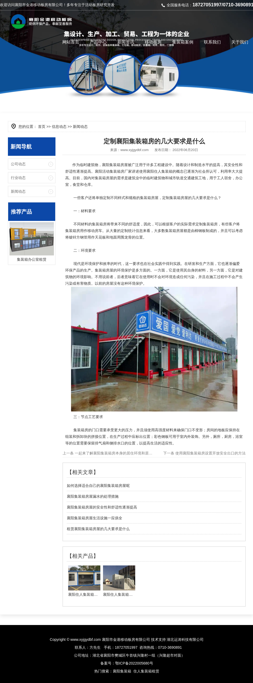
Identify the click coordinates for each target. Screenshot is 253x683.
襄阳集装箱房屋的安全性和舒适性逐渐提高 (102, 507)
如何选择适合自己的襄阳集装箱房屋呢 (98, 485)
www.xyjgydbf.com (134, 150)
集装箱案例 (182, 42)
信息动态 (59, 126)
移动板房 (153, 42)
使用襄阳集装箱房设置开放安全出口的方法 (210, 453)
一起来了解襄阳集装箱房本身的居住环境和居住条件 (117, 453)
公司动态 (18, 164)
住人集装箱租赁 (146, 671)
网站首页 (70, 42)
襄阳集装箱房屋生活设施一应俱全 (94, 518)
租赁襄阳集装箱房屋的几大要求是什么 (98, 529)
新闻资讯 (125, 42)
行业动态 (18, 178)
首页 (41, 126)
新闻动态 (18, 191)
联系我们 (212, 42)
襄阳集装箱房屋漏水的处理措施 (93, 496)
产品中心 (98, 42)
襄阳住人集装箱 (159, 171)
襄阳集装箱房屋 (115, 165)
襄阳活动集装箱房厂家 (113, 171)
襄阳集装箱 (122, 671)
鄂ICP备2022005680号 (134, 663)
